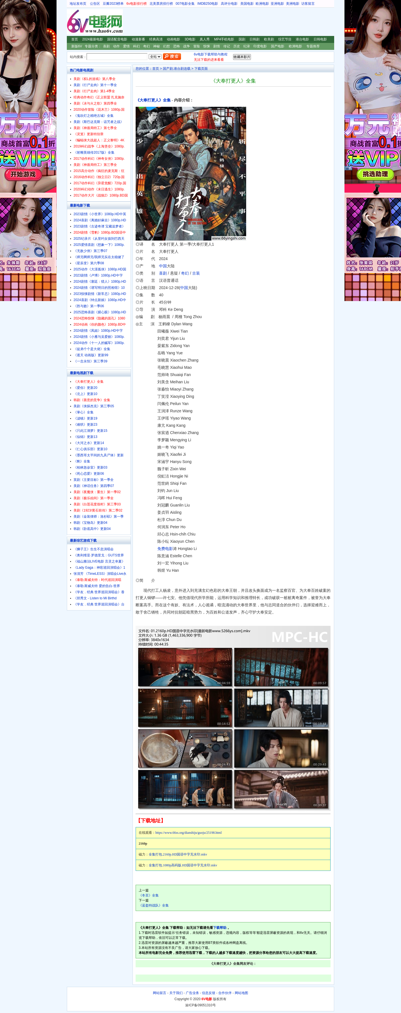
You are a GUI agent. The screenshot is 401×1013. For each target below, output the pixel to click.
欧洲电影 (262, 4)
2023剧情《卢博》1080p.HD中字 (98, 275)
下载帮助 (219, 928)
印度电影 (260, 46)
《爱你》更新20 (85, 388)
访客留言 (308, 4)
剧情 (216, 46)
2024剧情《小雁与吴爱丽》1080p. (99, 337)
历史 (236, 46)
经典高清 (156, 39)
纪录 (246, 46)
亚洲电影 (277, 4)
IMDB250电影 (207, 4)
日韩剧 (255, 39)
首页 (74, 39)
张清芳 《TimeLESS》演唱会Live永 (100, 574)
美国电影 (247, 4)
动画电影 (173, 39)
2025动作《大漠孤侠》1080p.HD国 (100, 269)
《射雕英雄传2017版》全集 (94, 152)
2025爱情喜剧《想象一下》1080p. (99, 245)
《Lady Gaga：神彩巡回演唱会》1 (99, 567)
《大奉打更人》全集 (153, 100)
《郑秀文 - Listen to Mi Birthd (95, 598)
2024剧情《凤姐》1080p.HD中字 (98, 331)
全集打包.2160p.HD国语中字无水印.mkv (178, 854)
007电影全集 (185, 4)
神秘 (156, 46)
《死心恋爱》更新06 (89, 474)
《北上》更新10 (85, 394)
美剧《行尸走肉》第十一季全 (95, 85)
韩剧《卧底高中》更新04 (92, 529)
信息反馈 (208, 993)
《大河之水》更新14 (89, 443)
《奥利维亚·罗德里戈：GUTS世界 (99, 555)
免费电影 (165, 548)
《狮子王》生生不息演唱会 (94, 549)
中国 (163, 266)
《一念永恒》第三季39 (90, 361)
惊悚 (206, 46)
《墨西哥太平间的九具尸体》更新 (99, 455)
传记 (226, 46)
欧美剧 (269, 39)
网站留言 (159, 993)
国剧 (242, 39)
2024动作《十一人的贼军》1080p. (99, 343)
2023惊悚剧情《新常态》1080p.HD (100, 294)
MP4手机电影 (224, 39)
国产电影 (277, 46)
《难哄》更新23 (85, 424)
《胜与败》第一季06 (89, 306)
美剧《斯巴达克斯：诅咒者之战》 (99, 122)
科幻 (136, 46)
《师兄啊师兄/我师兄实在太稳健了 (99, 257)
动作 (116, 46)
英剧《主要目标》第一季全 (94, 480)
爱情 (126, 46)
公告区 (95, 4)
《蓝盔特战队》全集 (154, 905)
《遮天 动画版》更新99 (91, 355)
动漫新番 (138, 39)
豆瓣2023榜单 (113, 4)
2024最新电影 (92, 39)
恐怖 (176, 46)
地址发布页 (78, 4)
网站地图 (241, 993)
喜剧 (106, 46)
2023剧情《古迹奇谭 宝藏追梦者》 (99, 226)
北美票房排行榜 (161, 4)
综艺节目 (285, 39)
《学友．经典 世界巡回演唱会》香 (99, 592)
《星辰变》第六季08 (89, 263)
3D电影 (190, 39)
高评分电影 (229, 4)
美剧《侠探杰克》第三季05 (94, 406)
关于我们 (176, 993)
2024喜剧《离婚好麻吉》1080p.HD (100, 220)
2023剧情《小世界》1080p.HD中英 (100, 214)
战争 (186, 46)
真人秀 (205, 39)
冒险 (196, 46)
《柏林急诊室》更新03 (90, 467)
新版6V (76, 46)
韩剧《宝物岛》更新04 (90, 523)
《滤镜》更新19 (85, 418)
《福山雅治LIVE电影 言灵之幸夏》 (99, 561)
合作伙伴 (225, 993)
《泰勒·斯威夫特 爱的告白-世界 (97, 586)
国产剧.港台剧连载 (176, 69)
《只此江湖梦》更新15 (90, 431)
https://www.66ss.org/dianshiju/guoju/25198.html (188, 833)
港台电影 (302, 39)
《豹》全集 (82, 461)
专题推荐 (313, 46)
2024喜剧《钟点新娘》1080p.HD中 (100, 300)
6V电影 (72, 21)
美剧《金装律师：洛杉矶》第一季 (99, 516)
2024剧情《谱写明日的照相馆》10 (99, 288)
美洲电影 (292, 4)
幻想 (166, 46)
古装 (196, 273)
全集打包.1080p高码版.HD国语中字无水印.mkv (183, 865)
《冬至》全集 (149, 895)
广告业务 (192, 993)
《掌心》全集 (84, 412)
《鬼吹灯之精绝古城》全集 (94, 116)
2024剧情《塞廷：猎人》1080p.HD (100, 281)
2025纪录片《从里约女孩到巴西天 (99, 239)
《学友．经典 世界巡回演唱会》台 (99, 604)
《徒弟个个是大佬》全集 (92, 349)
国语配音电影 (117, 39)
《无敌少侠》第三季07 (90, 251)
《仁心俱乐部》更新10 (90, 449)
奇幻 (146, 46)
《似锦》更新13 (85, 437)
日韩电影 (320, 39)
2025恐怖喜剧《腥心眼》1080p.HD (100, 312)
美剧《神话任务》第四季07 (94, 486)
